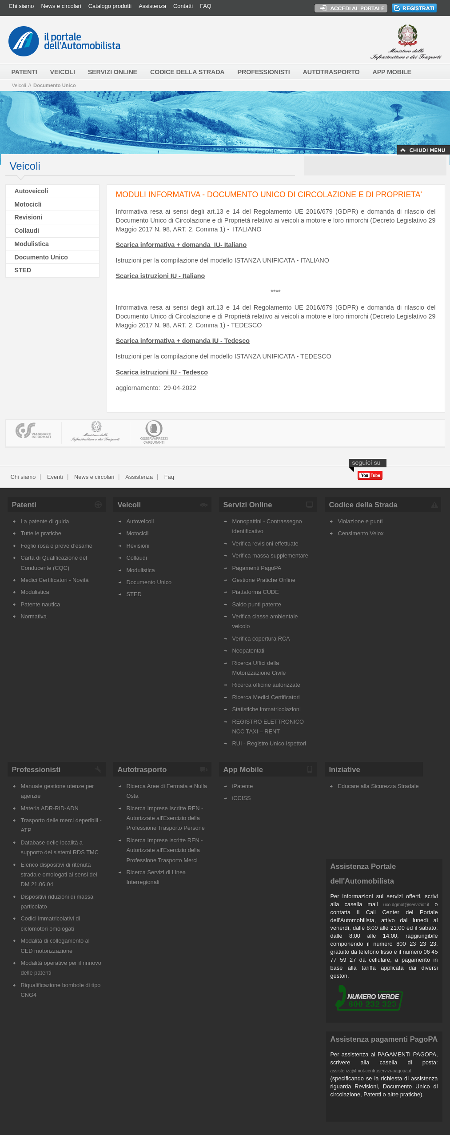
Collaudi (27, 230)
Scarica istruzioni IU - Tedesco (162, 372)
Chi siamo (21, 6)
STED (23, 270)
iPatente (242, 786)
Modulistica (32, 243)
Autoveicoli (31, 191)
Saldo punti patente (256, 604)
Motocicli (28, 204)
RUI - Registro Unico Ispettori (269, 743)
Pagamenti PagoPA (257, 568)
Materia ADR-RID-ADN (50, 808)
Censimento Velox (361, 533)
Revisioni (29, 217)
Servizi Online (247, 505)
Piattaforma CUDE (255, 592)
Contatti (183, 6)
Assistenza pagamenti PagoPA (384, 1039)
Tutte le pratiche (41, 533)
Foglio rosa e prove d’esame (56, 545)
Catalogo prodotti (109, 6)
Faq (168, 477)
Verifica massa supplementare (270, 555)
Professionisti (36, 769)
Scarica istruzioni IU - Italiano (160, 275)
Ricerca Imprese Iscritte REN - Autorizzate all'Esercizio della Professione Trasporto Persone (166, 818)
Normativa (34, 616)
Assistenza (152, 6)
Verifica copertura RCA (261, 638)
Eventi (54, 477)
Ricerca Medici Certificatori (266, 697)
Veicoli (19, 85)
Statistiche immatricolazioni (266, 709)
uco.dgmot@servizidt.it (406, 904)
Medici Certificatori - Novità (55, 580)
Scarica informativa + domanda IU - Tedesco (183, 340)
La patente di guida (45, 521)
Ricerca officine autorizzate (266, 684)
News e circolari (61, 6)
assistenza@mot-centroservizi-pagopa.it (371, 1070)
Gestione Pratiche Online (263, 580)
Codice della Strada (363, 505)
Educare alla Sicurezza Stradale (378, 786)
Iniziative (344, 769)
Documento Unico (54, 85)
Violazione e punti (360, 521)
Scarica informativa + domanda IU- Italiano (181, 244)
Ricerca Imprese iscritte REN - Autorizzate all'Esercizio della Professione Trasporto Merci (165, 850)
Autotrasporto (142, 769)
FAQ (205, 6)
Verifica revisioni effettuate (265, 543)
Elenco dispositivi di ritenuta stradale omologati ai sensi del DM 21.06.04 (59, 874)
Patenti (24, 505)
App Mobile (243, 769)
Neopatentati (248, 650)
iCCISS (241, 798)
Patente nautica (40, 604)
